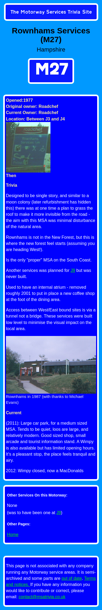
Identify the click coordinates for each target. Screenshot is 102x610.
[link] (51, 12)
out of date (71, 578)
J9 (58, 512)
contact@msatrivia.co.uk (42, 597)
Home (13, 534)
